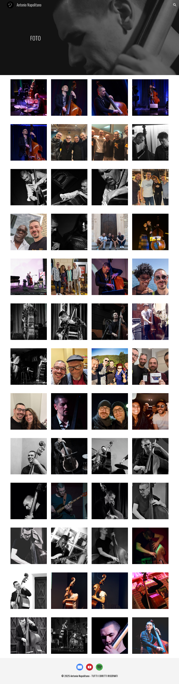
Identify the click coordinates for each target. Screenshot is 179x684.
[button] (175, 5)
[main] (35, 37)
